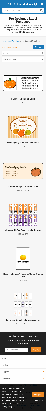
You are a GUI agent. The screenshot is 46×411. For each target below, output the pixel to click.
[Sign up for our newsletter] (16, 350)
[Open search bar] (10, 4)
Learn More (38, 400)
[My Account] (36, 4)
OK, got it (38, 395)
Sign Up (36, 350)
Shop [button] (4, 358)
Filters (39, 47)
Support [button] (5, 372)
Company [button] (6, 378)
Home (4, 41)
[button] (4, 4)
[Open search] (41, 10)
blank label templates (19, 30)
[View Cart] (42, 4)
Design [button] (5, 365)
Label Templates (14, 41)
